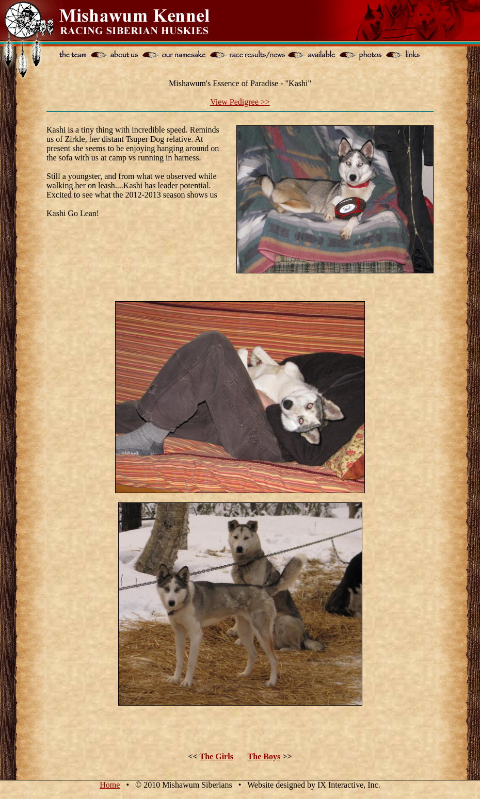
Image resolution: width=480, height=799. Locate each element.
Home (110, 784)
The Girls (216, 756)
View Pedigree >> (240, 101)
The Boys (264, 756)
